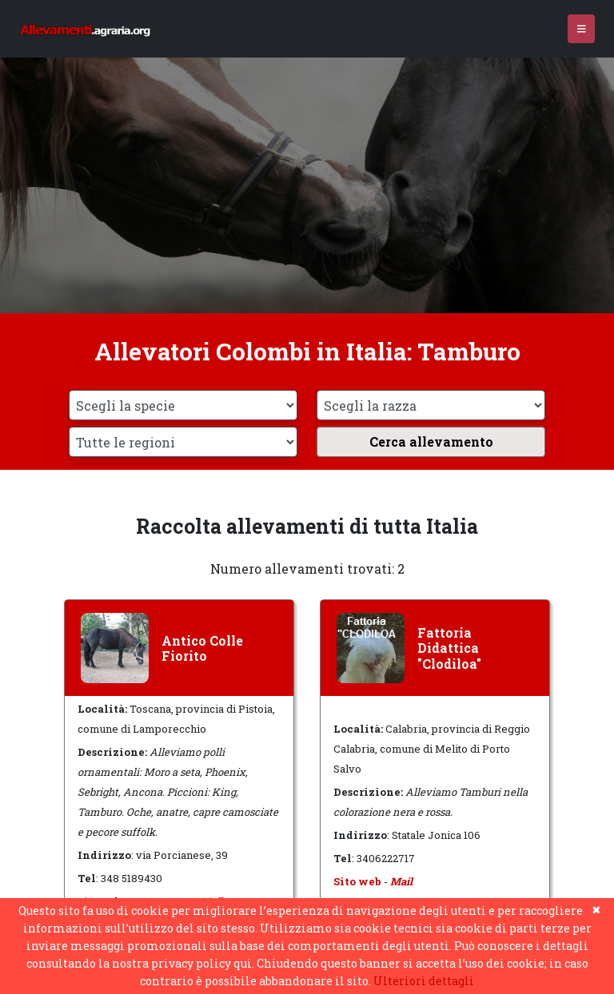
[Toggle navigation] (582, 29)
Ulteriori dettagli (423, 980)
